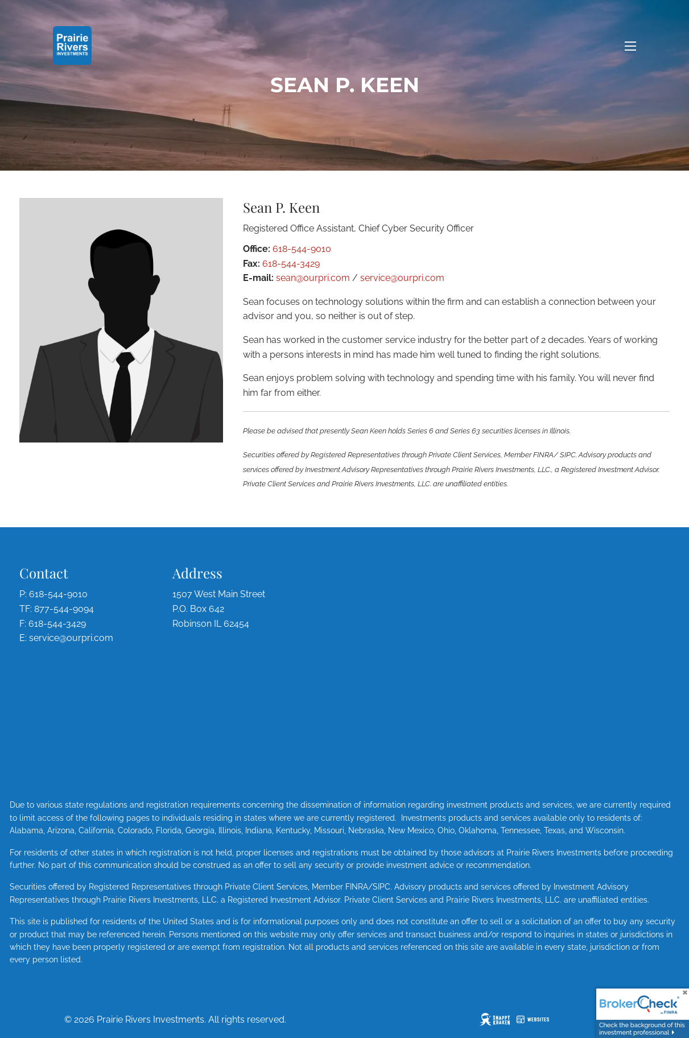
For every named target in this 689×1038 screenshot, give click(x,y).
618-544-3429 (291, 263)
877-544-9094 (64, 608)
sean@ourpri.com (313, 277)
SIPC (381, 886)
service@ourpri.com (402, 277)
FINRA (356, 886)
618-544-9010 (302, 248)
